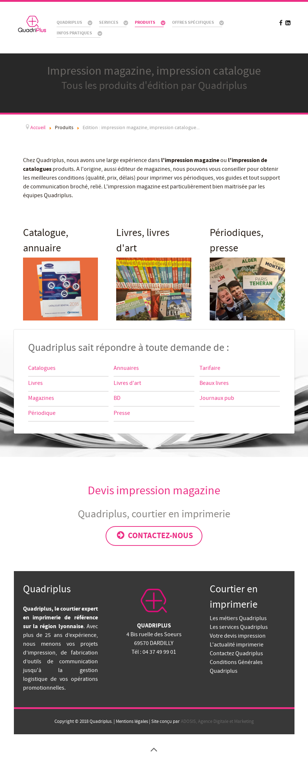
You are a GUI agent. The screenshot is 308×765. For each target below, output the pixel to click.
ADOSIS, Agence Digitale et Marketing (217, 721)
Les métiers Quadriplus (238, 618)
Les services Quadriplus (239, 627)
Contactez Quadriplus (236, 653)
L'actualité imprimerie (236, 644)
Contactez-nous (154, 535)
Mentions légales (131, 721)
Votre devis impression (238, 636)
